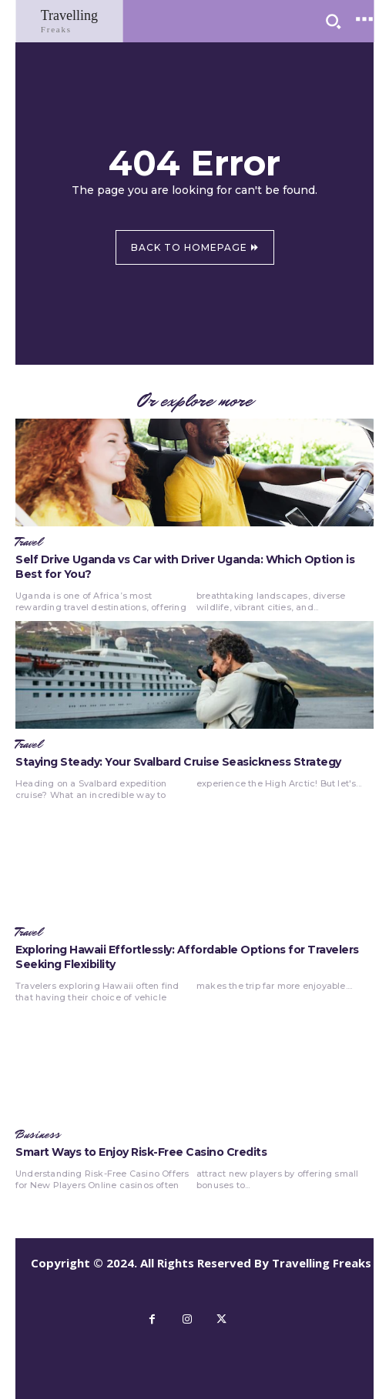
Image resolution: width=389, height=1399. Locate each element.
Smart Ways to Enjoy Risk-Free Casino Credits (141, 1152)
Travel (28, 542)
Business (37, 1135)
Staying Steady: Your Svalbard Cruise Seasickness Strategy (178, 762)
